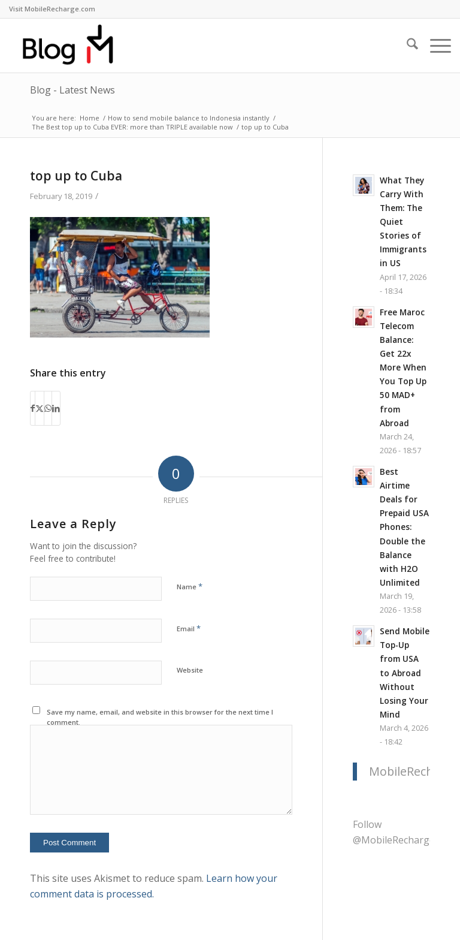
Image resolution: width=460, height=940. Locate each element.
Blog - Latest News (72, 90)
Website (190, 669)
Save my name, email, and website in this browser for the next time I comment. (160, 717)
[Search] (406, 46)
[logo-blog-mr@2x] (75, 46)
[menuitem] (52, 9)
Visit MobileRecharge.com (52, 8)
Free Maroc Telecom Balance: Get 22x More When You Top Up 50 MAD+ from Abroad (403, 367)
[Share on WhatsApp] (48, 408)
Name (189, 586)
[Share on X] (39, 408)
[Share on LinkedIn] (56, 408)
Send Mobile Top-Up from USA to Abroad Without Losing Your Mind (404, 672)
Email (189, 628)
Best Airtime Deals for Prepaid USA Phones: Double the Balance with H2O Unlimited (404, 527)
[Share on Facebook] (33, 408)
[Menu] (434, 46)
